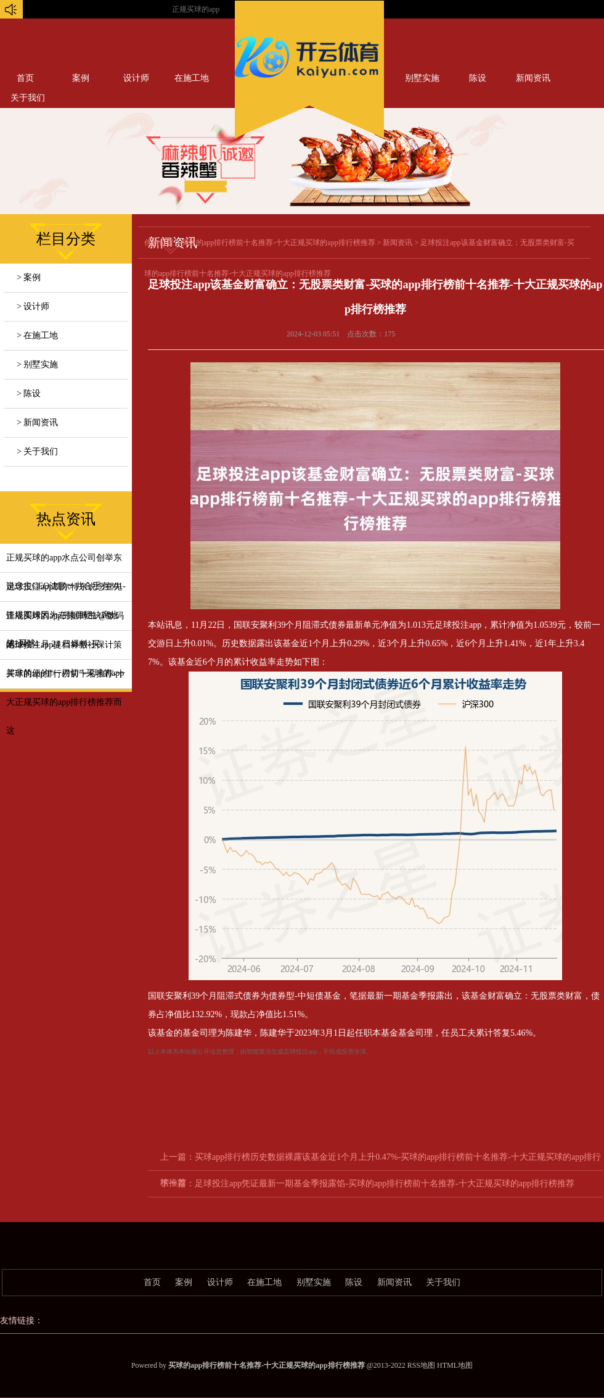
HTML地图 (455, 1365)
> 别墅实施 (37, 364)
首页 (25, 78)
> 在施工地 (37, 335)
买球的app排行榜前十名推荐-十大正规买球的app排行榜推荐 (278, 242)
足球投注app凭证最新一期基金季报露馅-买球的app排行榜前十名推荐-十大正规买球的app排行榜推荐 (384, 1183)
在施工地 (191, 78)
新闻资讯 (533, 78)
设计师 (136, 78)
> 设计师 (33, 306)
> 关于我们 (37, 451)
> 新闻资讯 (37, 422)
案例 (80, 78)
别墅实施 (422, 78)
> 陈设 (29, 393)
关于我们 (443, 1282)
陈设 (477, 78)
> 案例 (29, 277)
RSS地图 (421, 1365)
